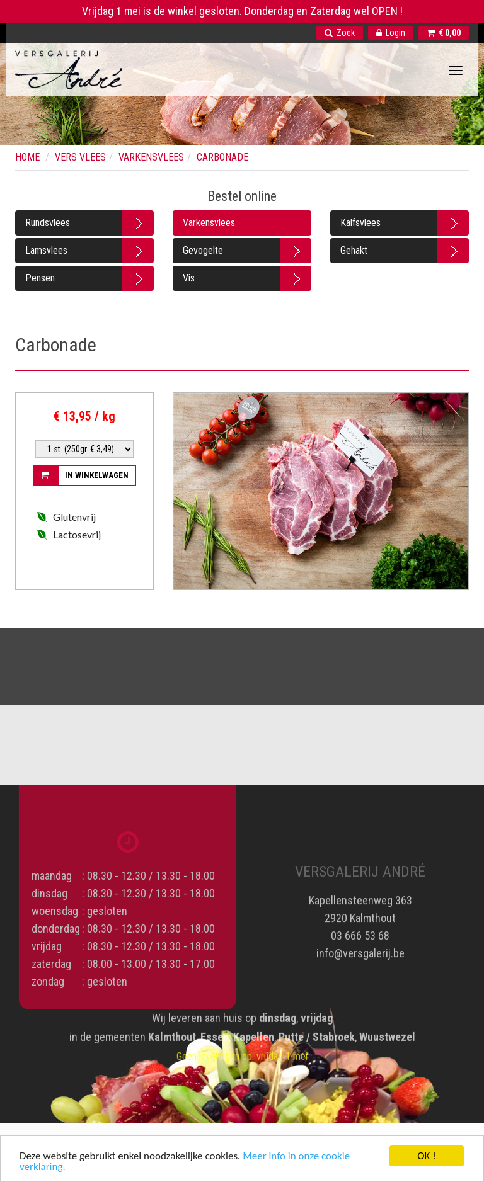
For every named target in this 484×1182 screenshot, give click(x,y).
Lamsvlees (46, 250)
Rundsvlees (47, 223)
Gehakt (353, 250)
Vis (189, 278)
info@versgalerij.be (360, 948)
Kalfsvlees (360, 223)
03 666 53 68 (360, 931)
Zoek (340, 33)
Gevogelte (203, 250)
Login (390, 33)
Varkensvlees (209, 223)
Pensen (40, 278)
